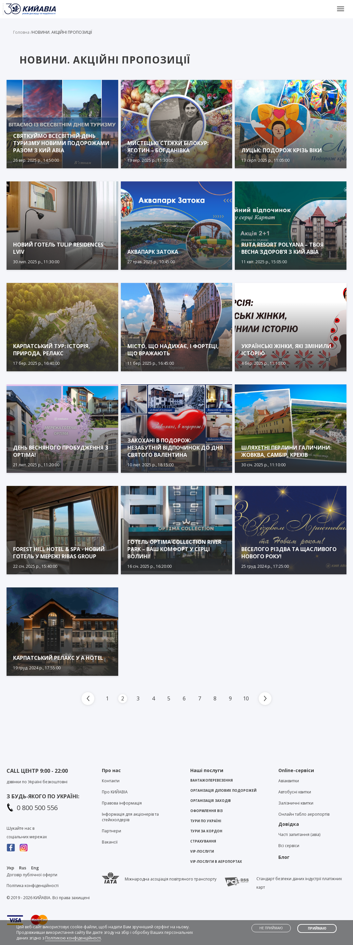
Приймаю (317, 928)
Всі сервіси (288, 845)
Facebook (11, 847)
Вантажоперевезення (211, 780)
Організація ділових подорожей (223, 790)
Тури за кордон (206, 831)
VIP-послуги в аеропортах (216, 861)
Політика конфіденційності (33, 885)
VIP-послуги (202, 851)
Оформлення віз (206, 810)
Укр (10, 868)
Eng (35, 868)
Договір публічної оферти (32, 875)
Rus (22, 868)
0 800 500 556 (37, 807)
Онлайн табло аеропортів (303, 814)
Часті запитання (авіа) (299, 834)
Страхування (203, 841)
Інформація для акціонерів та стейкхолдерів (130, 817)
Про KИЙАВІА (115, 792)
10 (246, 698)
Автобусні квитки (294, 792)
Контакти (111, 781)
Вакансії (110, 842)
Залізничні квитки (295, 803)
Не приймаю (271, 928)
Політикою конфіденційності (73, 938)
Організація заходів (210, 800)
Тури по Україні (205, 821)
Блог (283, 857)
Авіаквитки (288, 781)
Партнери (111, 831)
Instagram (23, 847)
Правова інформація (122, 803)
